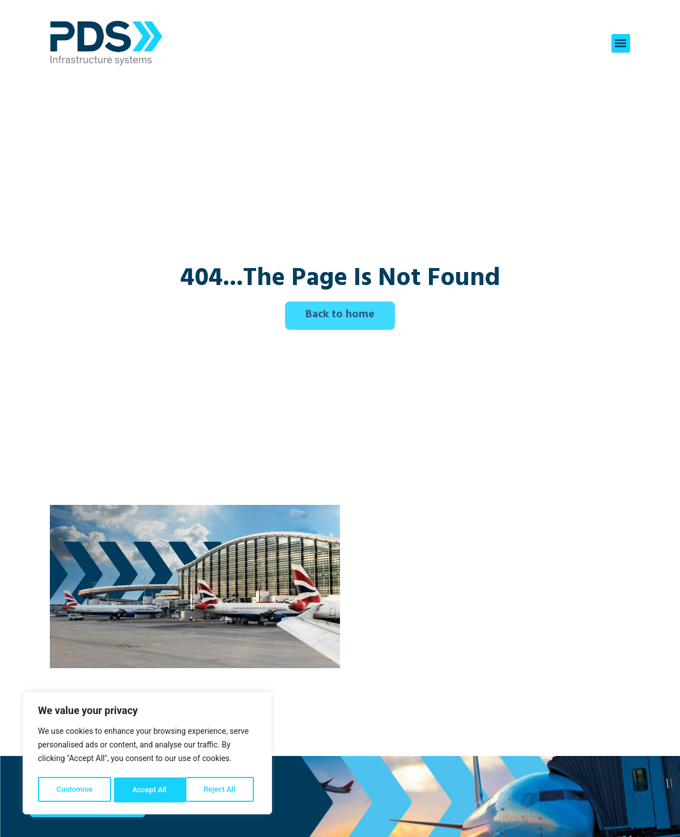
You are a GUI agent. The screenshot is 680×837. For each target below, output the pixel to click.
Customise (74, 789)
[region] (147, 754)
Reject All (148, 789)
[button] (620, 43)
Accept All (221, 789)
